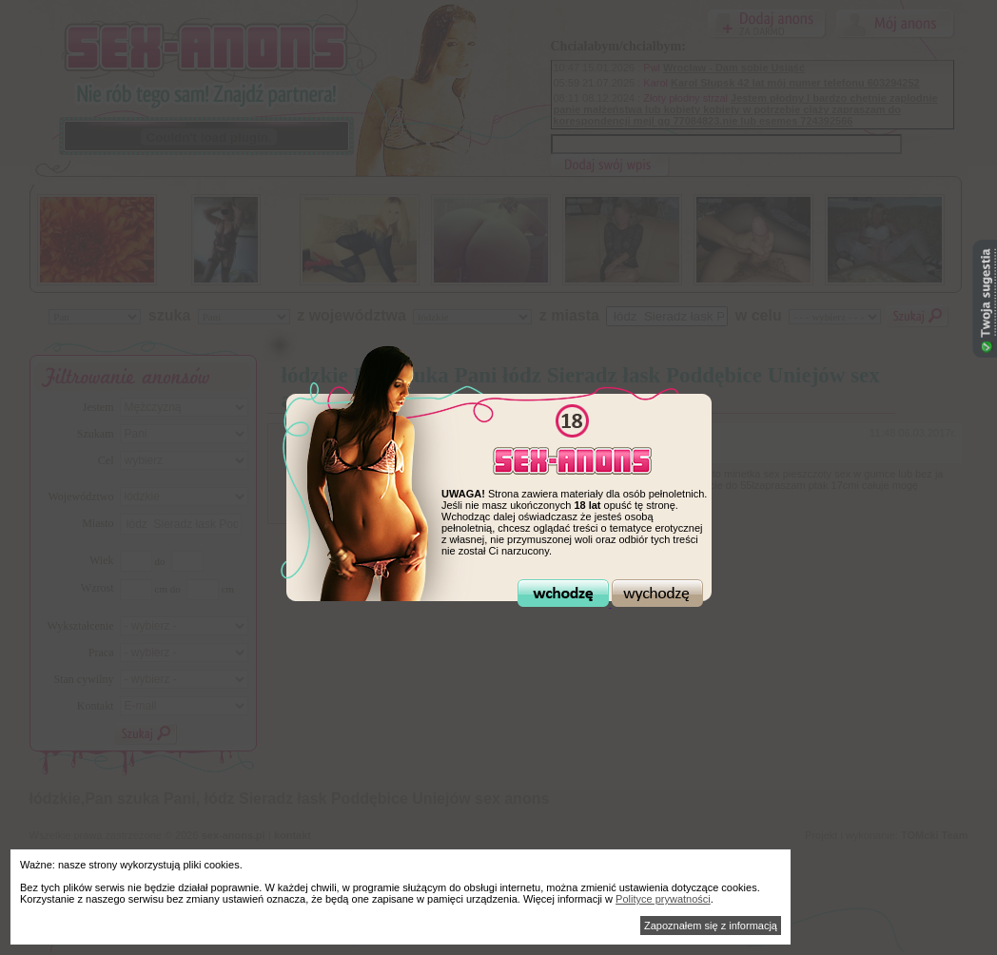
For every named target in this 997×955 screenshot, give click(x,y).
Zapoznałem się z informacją (710, 925)
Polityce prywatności (663, 899)
